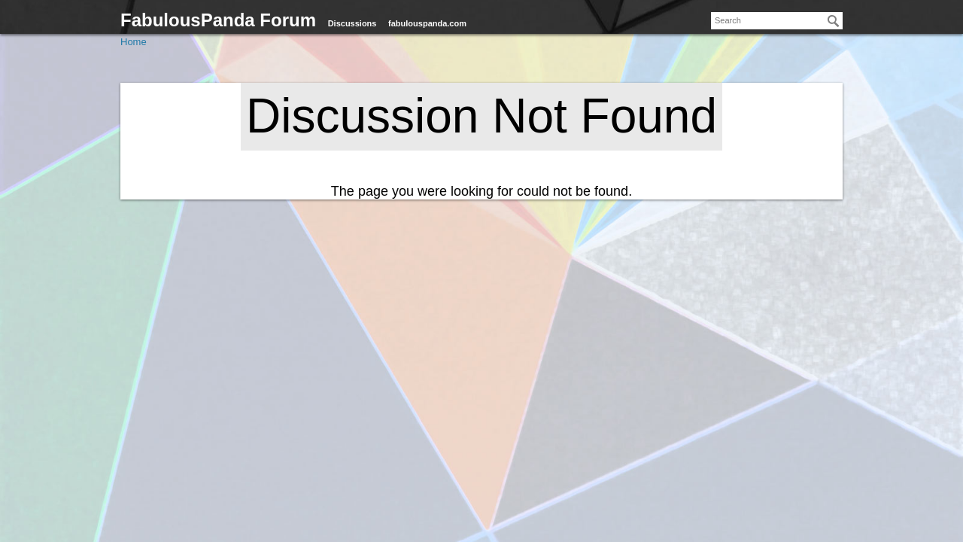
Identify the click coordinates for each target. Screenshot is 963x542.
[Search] (834, 21)
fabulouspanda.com (427, 23)
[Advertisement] (481, 414)
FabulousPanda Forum (218, 20)
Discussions (352, 23)
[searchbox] (777, 20)
